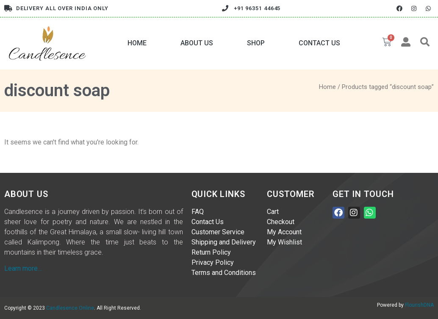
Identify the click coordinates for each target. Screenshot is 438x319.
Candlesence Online (70, 308)
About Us (196, 43)
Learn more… (23, 268)
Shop (256, 43)
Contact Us (319, 43)
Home (137, 43)
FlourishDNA (419, 305)
